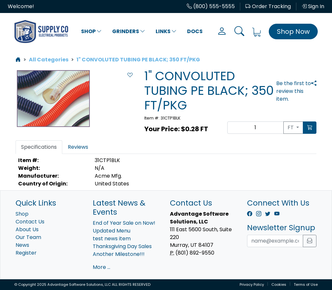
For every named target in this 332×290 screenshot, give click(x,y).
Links (166, 31)
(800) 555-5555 (211, 6)
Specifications (39, 147)
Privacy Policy (252, 284)
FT (291, 127)
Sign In (313, 6)
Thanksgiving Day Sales (122, 246)
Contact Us (30, 221)
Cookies (278, 284)
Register (26, 253)
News (22, 245)
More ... (101, 267)
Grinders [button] (128, 31)
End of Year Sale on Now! (124, 223)
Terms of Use (306, 284)
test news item (112, 238)
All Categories (48, 59)
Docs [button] (195, 31)
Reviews (78, 147)
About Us (27, 229)
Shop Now (293, 31)
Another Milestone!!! (119, 254)
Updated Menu (111, 230)
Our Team (28, 237)
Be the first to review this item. (293, 91)
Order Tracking (268, 6)
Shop (91, 31)
